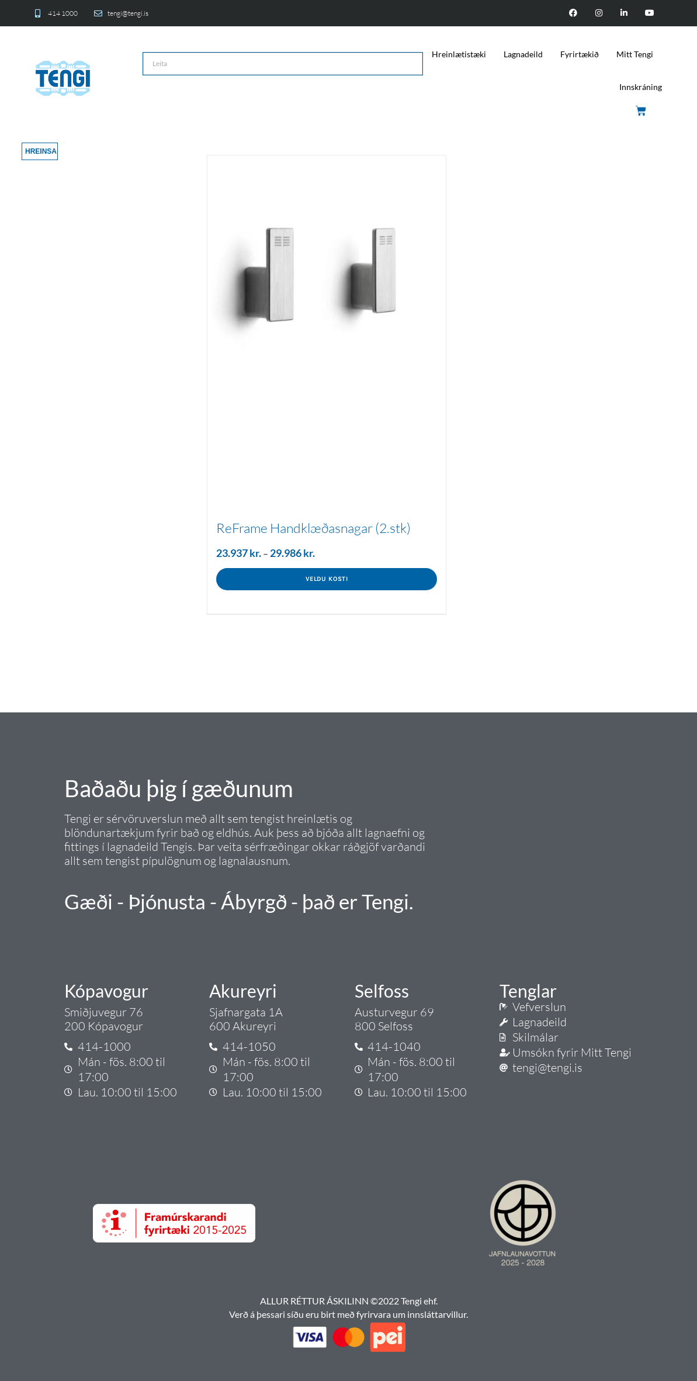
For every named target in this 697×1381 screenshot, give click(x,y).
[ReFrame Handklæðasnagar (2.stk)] (326, 274)
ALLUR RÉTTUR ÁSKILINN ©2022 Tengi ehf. (349, 1300)
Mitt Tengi (634, 54)
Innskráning (640, 87)
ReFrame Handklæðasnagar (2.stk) (313, 528)
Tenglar (528, 990)
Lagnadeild (523, 54)
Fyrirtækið (579, 54)
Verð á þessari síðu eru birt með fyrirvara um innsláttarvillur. (348, 1314)
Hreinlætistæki (459, 54)
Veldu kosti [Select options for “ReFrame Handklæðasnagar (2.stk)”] (327, 579)
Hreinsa (41, 151)
